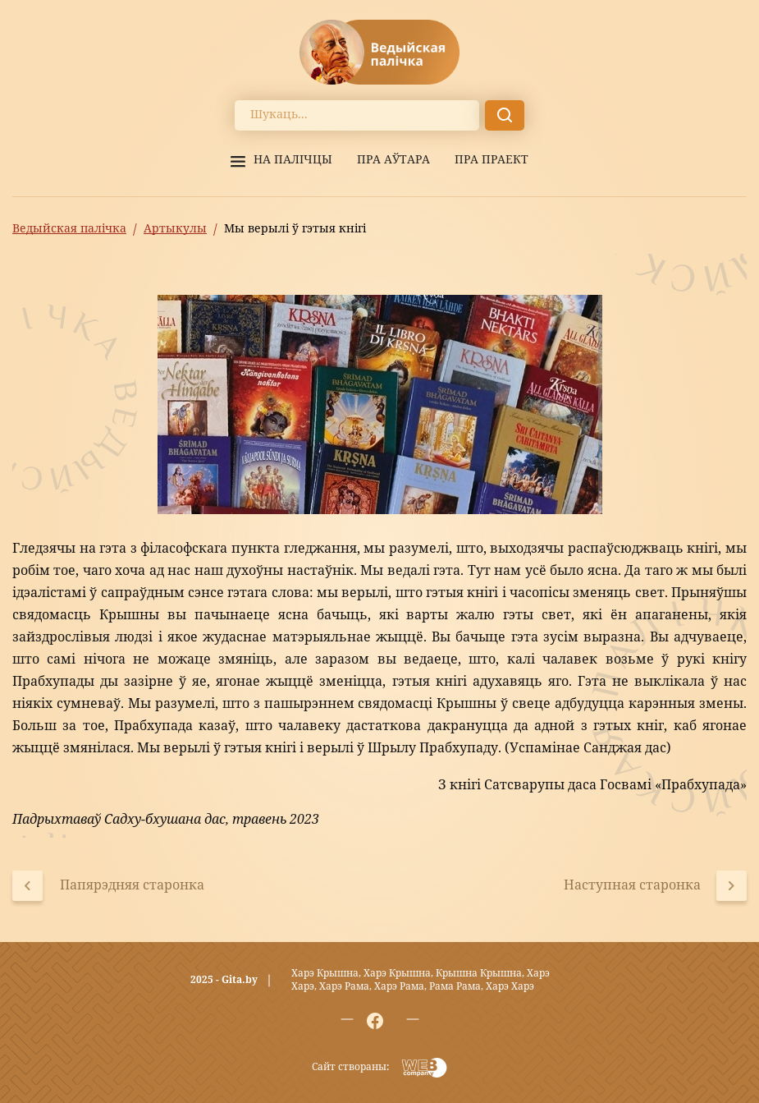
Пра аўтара (393, 160)
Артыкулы (175, 229)
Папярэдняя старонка (132, 886)
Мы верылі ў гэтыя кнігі (295, 229)
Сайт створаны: (350, 1068)
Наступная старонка (632, 886)
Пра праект (491, 160)
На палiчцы (293, 160)
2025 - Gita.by (224, 981)
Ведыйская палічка (69, 229)
